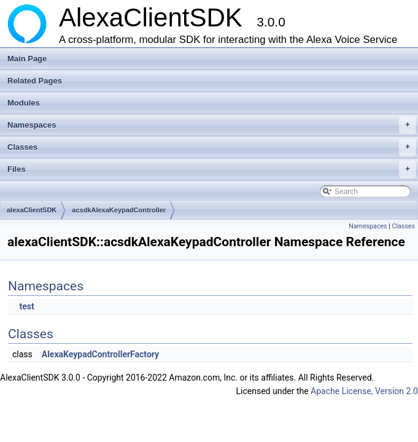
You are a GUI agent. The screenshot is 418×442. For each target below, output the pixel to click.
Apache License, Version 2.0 (364, 391)
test (26, 306)
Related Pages (34, 80)
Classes (211, 147)
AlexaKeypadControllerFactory (100, 354)
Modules (23, 102)
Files (211, 169)
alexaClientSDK (31, 210)
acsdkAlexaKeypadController (119, 210)
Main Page (27, 58)
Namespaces (211, 125)
